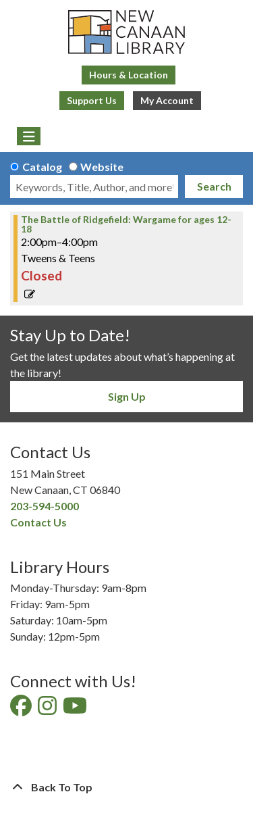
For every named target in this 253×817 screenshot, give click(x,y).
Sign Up (127, 396)
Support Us (92, 100)
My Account (167, 100)
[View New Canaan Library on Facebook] (22, 709)
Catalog (42, 166)
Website (101, 166)
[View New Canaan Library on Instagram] (48, 709)
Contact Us (38, 522)
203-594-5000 (44, 505)
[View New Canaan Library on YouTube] (76, 709)
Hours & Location (128, 74)
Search (214, 186)
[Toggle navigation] (28, 136)
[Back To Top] (126, 787)
